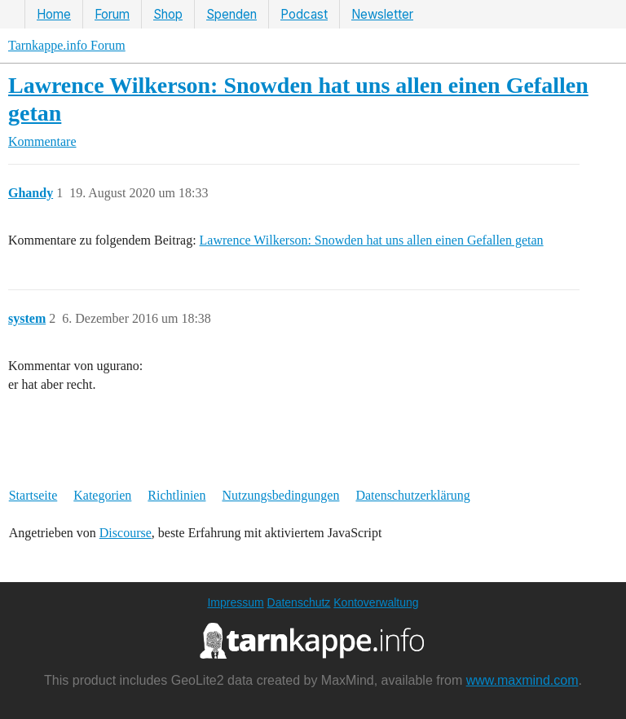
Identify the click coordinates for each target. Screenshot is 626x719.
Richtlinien (176, 495)
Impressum (235, 602)
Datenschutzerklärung (412, 495)
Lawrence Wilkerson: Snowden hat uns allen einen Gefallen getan (372, 240)
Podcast (304, 14)
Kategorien (102, 495)
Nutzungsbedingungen (280, 495)
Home (54, 14)
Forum (112, 14)
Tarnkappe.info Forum (67, 45)
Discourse (125, 533)
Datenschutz (299, 602)
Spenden (231, 14)
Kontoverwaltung (375, 602)
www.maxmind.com (522, 680)
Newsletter (382, 14)
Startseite (33, 495)
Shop (168, 14)
